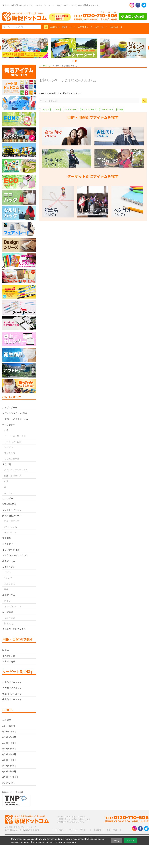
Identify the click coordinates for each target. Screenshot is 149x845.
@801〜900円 (9, 771)
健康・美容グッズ (12, 475)
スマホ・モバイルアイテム (15, 418)
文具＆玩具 (9, 617)
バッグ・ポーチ (9, 407)
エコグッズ (54, 26)
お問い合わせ (112, 830)
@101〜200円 (9, 731)
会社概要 (59, 830)
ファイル (8, 447)
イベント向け (8, 655)
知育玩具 (8, 623)
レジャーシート (100, 26)
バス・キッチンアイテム (16, 469)
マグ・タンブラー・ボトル (15, 413)
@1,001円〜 (8, 782)
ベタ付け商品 (8, 661)
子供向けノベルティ (12, 699)
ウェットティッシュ (12, 509)
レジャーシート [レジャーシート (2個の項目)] (106, 109)
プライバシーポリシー (78, 830)
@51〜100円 (8, 725)
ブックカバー (10, 452)
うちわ (7, 572)
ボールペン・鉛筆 (12, 441)
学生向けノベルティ (12, 693)
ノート (72, 26)
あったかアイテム (12, 606)
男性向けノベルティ (12, 687)
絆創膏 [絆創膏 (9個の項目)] (120, 109)
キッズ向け (7, 612)
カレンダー (7, 498)
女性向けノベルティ (12, 682)
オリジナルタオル (11, 549)
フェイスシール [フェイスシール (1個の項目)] (70, 109)
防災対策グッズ (11, 521)
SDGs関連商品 (9, 504)
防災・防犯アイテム (12, 515)
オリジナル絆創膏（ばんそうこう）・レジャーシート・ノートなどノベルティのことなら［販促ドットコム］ (51, 5)
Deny (116, 840)
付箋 (6, 430)
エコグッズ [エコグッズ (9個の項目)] (44, 109)
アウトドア (7, 543)
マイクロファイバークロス (15, 555)
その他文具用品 (11, 458)
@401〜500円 (9, 748)
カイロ (7, 600)
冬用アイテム (8, 595)
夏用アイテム (8, 566)
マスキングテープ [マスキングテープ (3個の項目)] (88, 109)
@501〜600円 (9, 754)
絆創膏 (64, 26)
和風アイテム (8, 560)
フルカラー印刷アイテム (14, 629)
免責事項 (97, 830)
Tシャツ (8, 577)
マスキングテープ (84, 26)
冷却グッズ (9, 583)
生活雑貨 (6, 464)
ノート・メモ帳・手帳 (15, 435)
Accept (130, 840)
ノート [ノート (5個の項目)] (56, 109)
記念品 (5, 649)
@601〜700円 (9, 759)
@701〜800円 (9, 765)
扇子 (6, 589)
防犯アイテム (10, 526)
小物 (6, 481)
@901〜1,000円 (10, 776)
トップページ (44, 66)
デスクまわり (8, 424)
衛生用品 (6, 538)
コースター (9, 492)
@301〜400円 (9, 742)
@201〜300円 (9, 737)
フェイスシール (115, 26)
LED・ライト (10, 532)
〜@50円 (6, 720)
